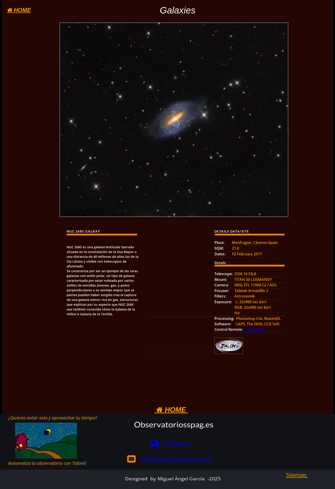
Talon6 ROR (255, 329)
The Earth (178, 443)
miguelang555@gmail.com (177, 458)
